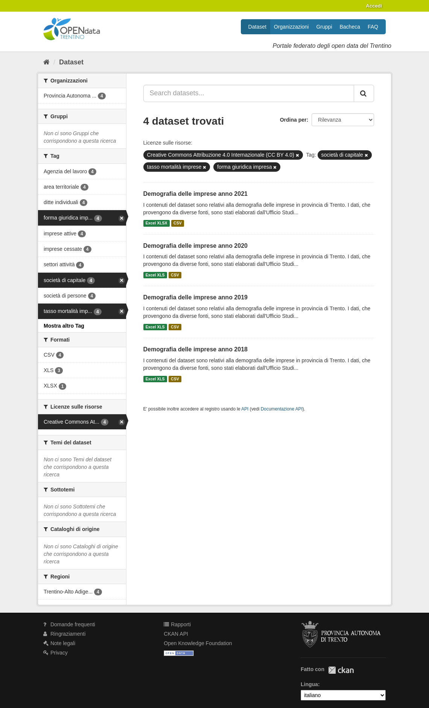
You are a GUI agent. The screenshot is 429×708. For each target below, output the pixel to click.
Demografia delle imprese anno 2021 (195, 194)
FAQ (373, 27)
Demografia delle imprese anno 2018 (195, 349)
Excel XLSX (156, 223)
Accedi (374, 6)
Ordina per (293, 120)
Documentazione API (282, 409)
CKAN (341, 670)
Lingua (309, 684)
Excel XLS (155, 275)
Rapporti (177, 624)
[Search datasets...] (248, 93)
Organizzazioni (291, 27)
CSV (177, 223)
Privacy (55, 653)
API (244, 409)
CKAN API (176, 634)
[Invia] (364, 93)
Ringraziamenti (64, 634)
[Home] (46, 62)
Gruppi (324, 27)
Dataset (257, 27)
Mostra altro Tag (64, 326)
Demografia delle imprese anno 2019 (195, 297)
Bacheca (350, 27)
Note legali (59, 643)
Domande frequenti (69, 624)
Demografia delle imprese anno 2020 (195, 246)
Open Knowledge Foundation (198, 643)
